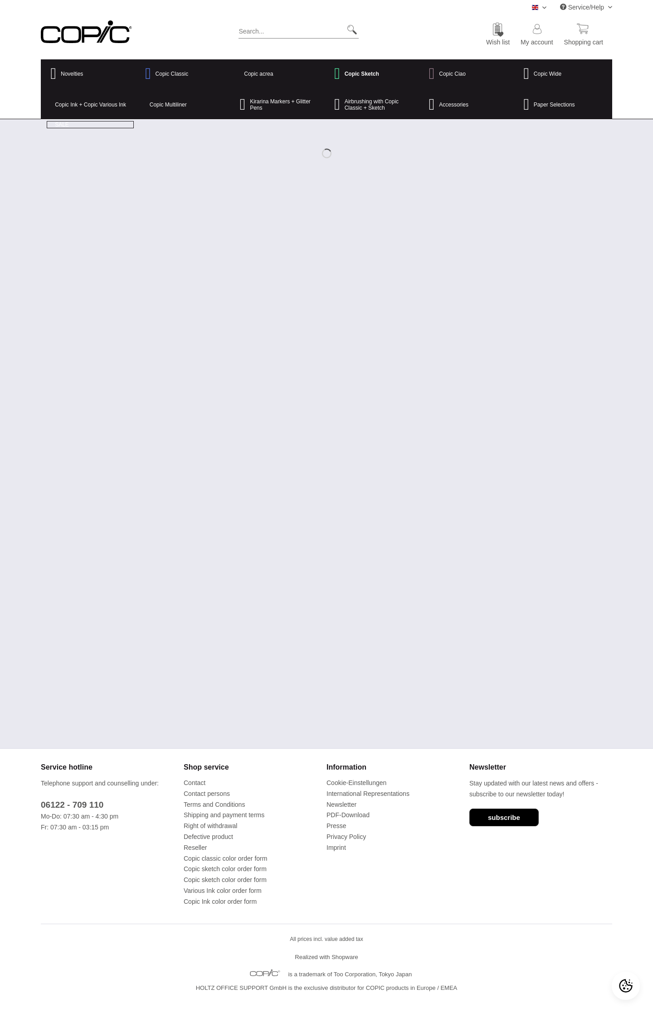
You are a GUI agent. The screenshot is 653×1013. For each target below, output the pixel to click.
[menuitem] (299, 33)
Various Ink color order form (223, 890)
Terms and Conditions (214, 804)
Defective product (208, 836)
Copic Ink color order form (220, 901)
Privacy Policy (346, 836)
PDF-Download (348, 815)
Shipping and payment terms (224, 815)
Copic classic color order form (225, 858)
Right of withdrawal (210, 825)
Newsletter (341, 804)
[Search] (348, 29)
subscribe (504, 817)
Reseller (195, 847)
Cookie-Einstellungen (356, 782)
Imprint (336, 847)
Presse (336, 825)
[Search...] (299, 29)
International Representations (367, 793)
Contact (194, 782)
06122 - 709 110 (72, 804)
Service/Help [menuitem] (583, 7)
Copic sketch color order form (225, 868)
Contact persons (207, 793)
